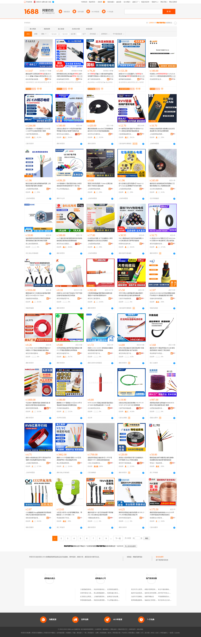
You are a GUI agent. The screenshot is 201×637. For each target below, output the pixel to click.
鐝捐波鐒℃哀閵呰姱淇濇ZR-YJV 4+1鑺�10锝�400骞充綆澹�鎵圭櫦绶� (38, 75)
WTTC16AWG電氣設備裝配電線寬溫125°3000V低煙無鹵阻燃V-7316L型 (100, 404)
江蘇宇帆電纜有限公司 (33, 134)
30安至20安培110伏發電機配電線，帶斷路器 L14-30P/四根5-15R (69, 514)
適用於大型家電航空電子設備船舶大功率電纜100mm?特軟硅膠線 (131, 459)
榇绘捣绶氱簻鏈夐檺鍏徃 (33, 79)
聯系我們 (132, 629)
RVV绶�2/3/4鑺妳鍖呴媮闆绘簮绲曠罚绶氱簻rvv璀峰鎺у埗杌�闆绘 (100, 75)
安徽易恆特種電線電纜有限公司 (33, 298)
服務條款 (106, 629)
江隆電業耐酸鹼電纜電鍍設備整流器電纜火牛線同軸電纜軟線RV (100, 294)
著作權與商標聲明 (87, 629)
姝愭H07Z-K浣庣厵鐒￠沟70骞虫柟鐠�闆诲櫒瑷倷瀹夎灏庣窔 (131, 75)
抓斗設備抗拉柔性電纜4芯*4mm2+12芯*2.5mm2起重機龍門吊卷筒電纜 (131, 185)
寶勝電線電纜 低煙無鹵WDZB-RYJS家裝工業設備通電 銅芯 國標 (162, 404)
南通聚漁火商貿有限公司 (157, 518)
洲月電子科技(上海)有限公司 (168, 593)
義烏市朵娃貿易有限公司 (139, 593)
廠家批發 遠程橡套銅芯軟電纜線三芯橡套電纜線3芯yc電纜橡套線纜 (162, 185)
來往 (152, 633)
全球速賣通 (60, 633)
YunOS (124, 633)
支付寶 (147, 633)
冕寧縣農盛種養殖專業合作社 (141, 600)
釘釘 (157, 633)
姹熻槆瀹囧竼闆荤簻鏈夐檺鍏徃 (64, 79)
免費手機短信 (149, 596)
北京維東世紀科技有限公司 (95, 408)
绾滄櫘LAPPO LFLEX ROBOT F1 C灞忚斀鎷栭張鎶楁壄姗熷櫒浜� (162, 75)
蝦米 (109, 633)
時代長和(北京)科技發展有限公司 (169, 600)
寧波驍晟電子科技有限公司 (64, 518)
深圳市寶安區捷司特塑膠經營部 (126, 518)
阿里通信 (131, 633)
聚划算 (79, 633)
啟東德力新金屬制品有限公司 (117, 596)
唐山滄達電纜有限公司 (33, 244)
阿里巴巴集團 (25, 633)
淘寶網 (68, 633)
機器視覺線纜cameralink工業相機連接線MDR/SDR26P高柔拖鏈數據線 (100, 130)
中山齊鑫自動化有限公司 (115, 600)
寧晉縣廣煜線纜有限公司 (88, 600)
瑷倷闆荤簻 (61, 82)
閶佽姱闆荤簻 (70, 82)
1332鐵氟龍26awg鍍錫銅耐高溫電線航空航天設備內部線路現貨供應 (38, 514)
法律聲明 (98, 629)
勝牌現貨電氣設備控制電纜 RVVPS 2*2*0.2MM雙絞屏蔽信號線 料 (131, 514)
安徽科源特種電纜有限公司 (157, 298)
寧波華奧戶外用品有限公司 (157, 353)
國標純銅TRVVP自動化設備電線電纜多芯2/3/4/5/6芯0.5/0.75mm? (38, 294)
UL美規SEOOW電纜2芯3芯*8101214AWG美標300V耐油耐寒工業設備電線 (162, 239)
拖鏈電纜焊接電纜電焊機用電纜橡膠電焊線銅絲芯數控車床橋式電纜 (38, 239)
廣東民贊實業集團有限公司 (33, 408)
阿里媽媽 (103, 633)
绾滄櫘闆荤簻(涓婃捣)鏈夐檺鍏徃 (157, 79)
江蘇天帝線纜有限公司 (126, 298)
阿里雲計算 (116, 633)
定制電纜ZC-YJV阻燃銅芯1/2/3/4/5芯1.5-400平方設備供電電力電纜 (38, 130)
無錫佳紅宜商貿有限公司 (153, 600)
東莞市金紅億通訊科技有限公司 (64, 134)
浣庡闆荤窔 (30, 82)
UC (142, 633)
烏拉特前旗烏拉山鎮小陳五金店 (104, 589)
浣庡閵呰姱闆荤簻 (40, 82)
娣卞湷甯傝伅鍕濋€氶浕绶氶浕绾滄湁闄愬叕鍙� (95, 79)
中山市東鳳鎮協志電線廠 (64, 189)
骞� (49, 79)
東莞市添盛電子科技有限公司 (64, 353)
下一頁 (118, 538)
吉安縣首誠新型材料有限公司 (117, 589)
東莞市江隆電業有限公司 (95, 298)
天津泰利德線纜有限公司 (64, 408)
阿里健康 (163, 633)
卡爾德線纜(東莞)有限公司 (95, 518)
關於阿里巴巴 (123, 629)
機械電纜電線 (137, 557)
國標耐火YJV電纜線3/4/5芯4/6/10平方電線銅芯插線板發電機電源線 (69, 404)
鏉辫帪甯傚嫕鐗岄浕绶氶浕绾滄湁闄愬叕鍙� (126, 79)
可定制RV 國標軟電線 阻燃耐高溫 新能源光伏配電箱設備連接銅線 (38, 404)
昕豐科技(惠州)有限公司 (126, 244)
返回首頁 (120, 546)
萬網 (137, 633)
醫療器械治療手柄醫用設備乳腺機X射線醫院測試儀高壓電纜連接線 (162, 459)
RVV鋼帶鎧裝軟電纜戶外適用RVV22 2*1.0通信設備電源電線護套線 (131, 130)
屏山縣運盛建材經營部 (101, 593)
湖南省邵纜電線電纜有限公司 (33, 518)
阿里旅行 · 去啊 (93, 633)
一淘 (84, 633)
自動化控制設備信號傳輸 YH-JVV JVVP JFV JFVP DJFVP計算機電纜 (131, 404)
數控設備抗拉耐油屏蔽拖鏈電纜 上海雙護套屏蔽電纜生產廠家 (38, 185)
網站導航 (140, 629)
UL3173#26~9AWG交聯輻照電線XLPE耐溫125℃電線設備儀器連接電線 (38, 349)
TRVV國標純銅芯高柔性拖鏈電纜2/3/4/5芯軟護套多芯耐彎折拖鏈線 (131, 239)
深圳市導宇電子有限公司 (95, 353)
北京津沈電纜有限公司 (157, 189)
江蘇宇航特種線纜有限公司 (126, 408)
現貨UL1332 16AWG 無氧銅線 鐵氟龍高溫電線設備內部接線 (100, 349)
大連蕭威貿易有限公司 (88, 589)
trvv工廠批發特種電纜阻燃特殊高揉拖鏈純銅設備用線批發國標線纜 (69, 239)
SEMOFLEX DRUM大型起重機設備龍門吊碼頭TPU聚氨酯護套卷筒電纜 (162, 294)
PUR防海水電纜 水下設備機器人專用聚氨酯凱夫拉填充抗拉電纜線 (100, 239)
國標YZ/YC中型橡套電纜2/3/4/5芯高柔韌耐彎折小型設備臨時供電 (69, 459)
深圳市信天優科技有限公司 (95, 134)
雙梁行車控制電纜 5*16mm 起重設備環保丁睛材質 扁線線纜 (100, 185)
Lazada (177, 633)
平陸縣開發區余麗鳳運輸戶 (167, 596)
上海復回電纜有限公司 (33, 463)
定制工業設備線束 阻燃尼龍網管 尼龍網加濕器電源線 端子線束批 (131, 349)
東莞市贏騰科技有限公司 (157, 244)
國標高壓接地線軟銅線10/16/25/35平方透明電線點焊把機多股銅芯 (162, 514)
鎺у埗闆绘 (91, 82)
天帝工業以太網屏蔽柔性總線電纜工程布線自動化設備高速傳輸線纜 (131, 294)
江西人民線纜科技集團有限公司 (95, 463)
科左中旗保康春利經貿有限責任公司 (170, 589)
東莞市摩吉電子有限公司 (126, 353)
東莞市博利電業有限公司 (33, 353)
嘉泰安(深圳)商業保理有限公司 (155, 593)
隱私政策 (113, 629)
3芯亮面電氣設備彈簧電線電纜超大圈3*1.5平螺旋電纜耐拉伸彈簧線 (69, 349)
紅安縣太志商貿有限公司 (88, 596)
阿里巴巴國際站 (37, 633)
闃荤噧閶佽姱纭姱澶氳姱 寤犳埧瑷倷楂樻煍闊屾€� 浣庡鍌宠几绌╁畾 (69, 75)
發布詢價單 (160, 557)
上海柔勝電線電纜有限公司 (157, 134)
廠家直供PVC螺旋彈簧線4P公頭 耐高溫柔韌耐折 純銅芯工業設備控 (162, 349)
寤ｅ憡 (49, 76)
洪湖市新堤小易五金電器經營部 (91, 593)
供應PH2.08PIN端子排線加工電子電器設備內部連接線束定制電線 (69, 294)
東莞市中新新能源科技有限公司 (126, 463)
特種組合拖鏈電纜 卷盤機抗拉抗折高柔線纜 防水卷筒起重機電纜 (162, 130)
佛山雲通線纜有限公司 (64, 463)
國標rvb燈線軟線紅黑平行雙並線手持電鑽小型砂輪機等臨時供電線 (38, 459)
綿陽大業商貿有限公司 (152, 589)
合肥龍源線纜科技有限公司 (157, 408)
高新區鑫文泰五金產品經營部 (117, 593)
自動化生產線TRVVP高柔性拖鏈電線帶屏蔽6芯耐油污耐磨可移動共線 (69, 130)
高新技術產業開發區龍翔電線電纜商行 (107, 600)
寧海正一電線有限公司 (157, 463)
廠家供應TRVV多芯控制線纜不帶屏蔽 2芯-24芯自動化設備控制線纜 (100, 514)
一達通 (170, 633)
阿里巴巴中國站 (49, 633)
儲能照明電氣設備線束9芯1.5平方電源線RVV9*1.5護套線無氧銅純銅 (100, 459)
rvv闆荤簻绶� (100, 82)
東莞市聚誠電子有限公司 (64, 298)
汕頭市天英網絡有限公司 (139, 596)
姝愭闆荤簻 (131, 82)
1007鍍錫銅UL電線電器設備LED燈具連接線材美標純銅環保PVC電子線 (69, 185)
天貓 (73, 633)
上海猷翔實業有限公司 (101, 596)
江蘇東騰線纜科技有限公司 (126, 134)
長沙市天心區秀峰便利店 (139, 589)
